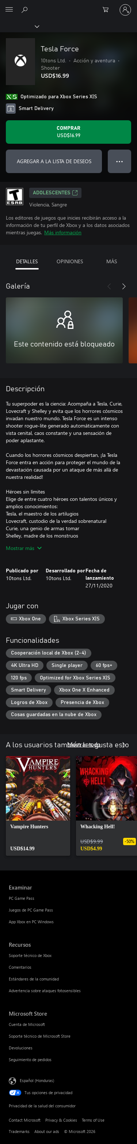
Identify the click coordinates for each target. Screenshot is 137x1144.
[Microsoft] (68, 5)
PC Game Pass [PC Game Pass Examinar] (21, 898)
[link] (38, 806)
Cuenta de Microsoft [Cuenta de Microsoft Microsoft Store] (27, 1024)
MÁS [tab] (111, 261)
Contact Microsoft (25, 1120)
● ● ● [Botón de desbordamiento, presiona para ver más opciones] (119, 161)
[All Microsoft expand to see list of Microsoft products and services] (9, 10)
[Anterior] (109, 286)
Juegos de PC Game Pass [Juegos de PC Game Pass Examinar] (31, 909)
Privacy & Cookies (61, 1120)
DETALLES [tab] (27, 261)
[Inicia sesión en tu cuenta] (125, 10)
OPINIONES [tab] (70, 261)
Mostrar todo (83, 744)
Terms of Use (93, 1120)
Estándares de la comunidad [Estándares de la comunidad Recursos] (34, 978)
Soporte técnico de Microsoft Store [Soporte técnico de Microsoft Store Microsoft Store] (40, 1036)
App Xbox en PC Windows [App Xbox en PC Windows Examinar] (31, 921)
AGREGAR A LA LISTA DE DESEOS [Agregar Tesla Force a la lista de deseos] (54, 161)
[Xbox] (19, 26)
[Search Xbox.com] (25, 9)
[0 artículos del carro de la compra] (108, 10)
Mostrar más (24, 547)
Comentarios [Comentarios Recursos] (20, 967)
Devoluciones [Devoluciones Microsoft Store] (21, 1047)
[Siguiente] (124, 286)
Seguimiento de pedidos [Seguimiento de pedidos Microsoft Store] (30, 1059)
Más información (62, 232)
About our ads (46, 1131)
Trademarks (19, 1131)
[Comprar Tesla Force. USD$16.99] (68, 132)
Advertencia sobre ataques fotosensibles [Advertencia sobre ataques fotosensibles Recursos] (45, 990)
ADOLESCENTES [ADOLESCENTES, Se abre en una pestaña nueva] (55, 193)
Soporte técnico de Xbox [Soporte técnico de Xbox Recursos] (30, 955)
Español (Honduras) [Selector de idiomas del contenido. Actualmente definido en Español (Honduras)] (37, 1080)
